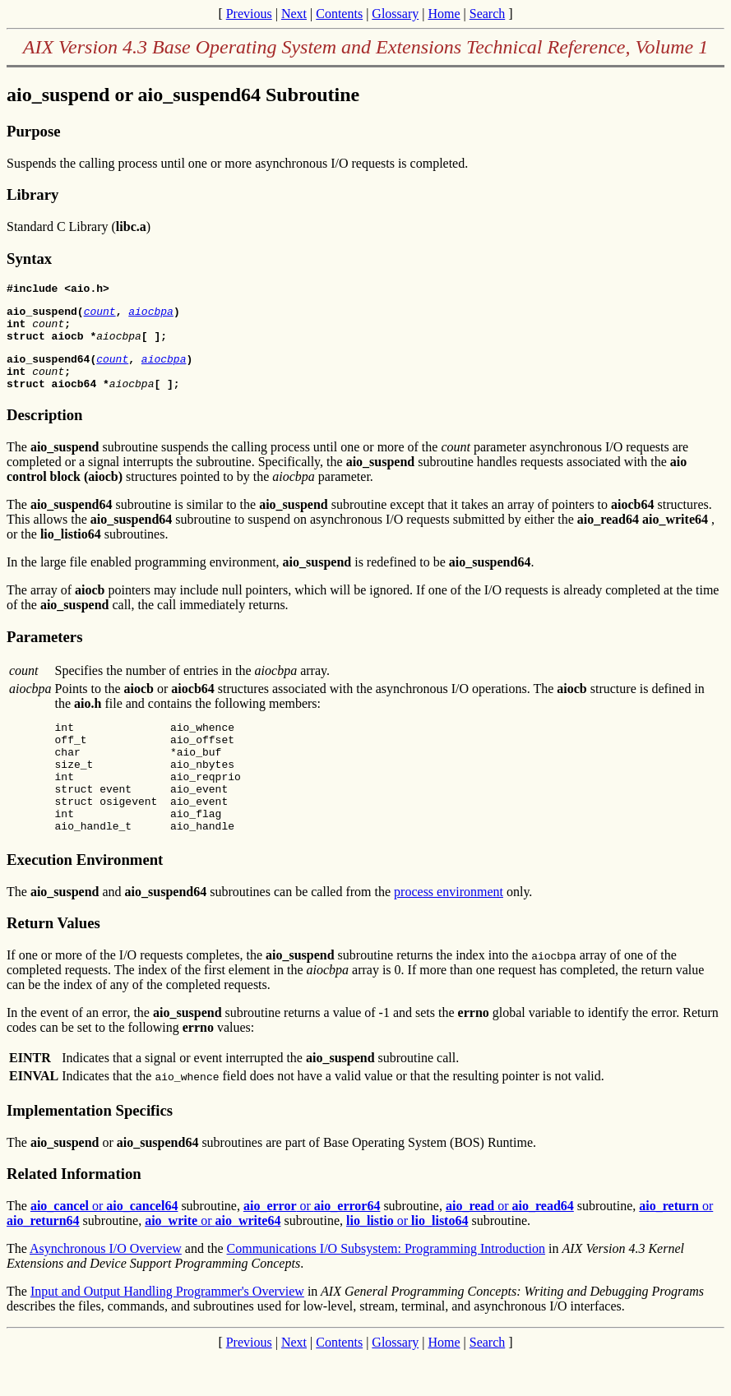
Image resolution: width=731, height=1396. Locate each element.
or (104, 1245)
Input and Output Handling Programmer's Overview (167, 1331)
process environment (448, 931)
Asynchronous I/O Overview (106, 1288)
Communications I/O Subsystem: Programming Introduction (386, 1288)
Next (294, 14)
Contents (339, 14)
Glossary (395, 14)
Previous (249, 14)
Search (488, 14)
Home (444, 14)
